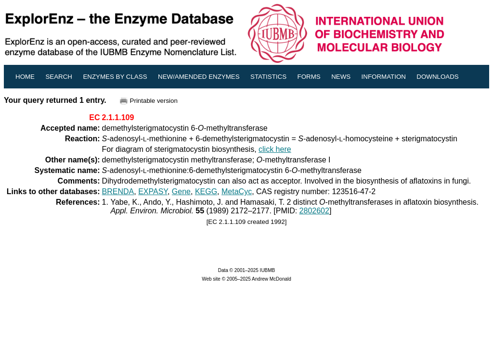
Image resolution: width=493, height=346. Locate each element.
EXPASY (153, 191)
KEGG (206, 191)
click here (275, 149)
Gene (181, 191)
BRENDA (118, 191)
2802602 (314, 211)
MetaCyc (236, 191)
